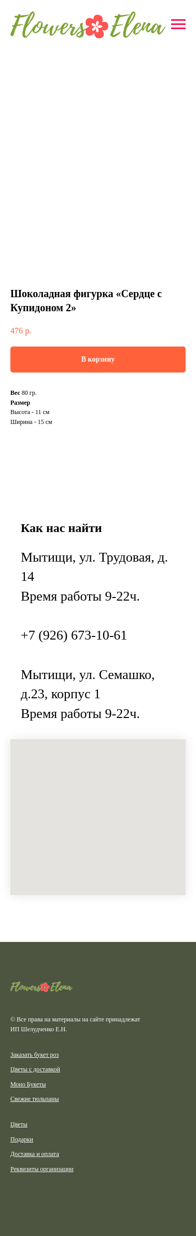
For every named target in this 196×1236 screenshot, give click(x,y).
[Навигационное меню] (178, 24)
